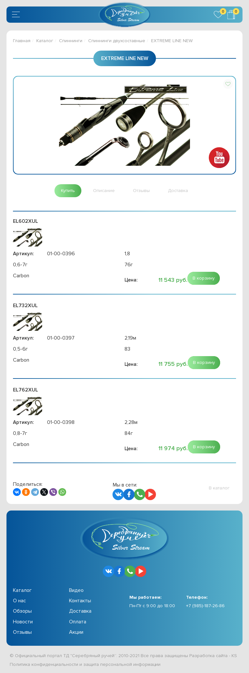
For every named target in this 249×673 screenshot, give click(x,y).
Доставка (80, 611)
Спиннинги (70, 40)
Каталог (44, 40)
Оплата (77, 622)
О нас (19, 600)
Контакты (80, 600)
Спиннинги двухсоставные (116, 40)
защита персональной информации (121, 664)
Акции (76, 632)
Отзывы (22, 632)
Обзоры (22, 611)
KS (234, 655)
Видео (76, 590)
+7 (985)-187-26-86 (205, 605)
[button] (228, 84)
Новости (23, 622)
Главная (21, 40)
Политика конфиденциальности (44, 664)
